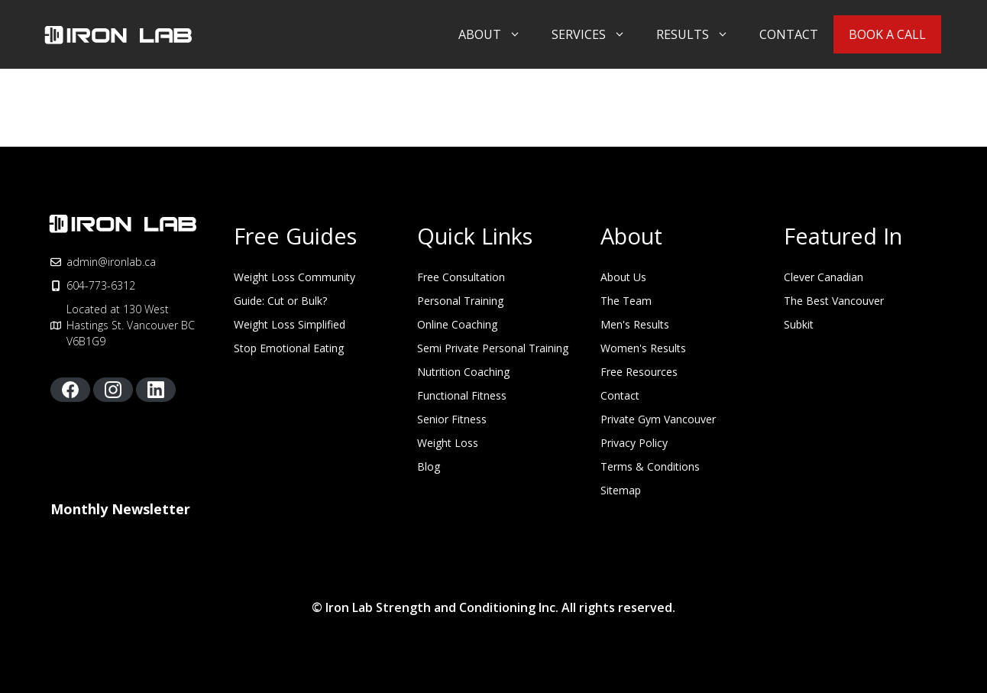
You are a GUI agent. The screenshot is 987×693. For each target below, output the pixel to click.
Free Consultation (461, 277)
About (497, 34)
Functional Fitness (461, 395)
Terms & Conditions (650, 466)
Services (596, 34)
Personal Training (460, 300)
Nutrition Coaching (463, 371)
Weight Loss (447, 443)
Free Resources (639, 371)
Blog (428, 466)
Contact (788, 34)
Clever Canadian (823, 277)
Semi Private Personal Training (492, 348)
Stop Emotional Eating (289, 348)
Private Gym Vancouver (658, 419)
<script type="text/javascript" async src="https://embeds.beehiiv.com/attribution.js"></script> (165, 551)
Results (700, 34)
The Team (626, 300)
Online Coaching (457, 324)
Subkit (799, 324)
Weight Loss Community (294, 277)
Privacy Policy (634, 443)
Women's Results (643, 348)
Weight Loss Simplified (289, 324)
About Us (623, 277)
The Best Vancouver (834, 300)
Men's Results (634, 324)
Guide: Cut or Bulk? (280, 300)
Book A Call (887, 34)
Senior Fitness (452, 419)
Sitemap (620, 490)
